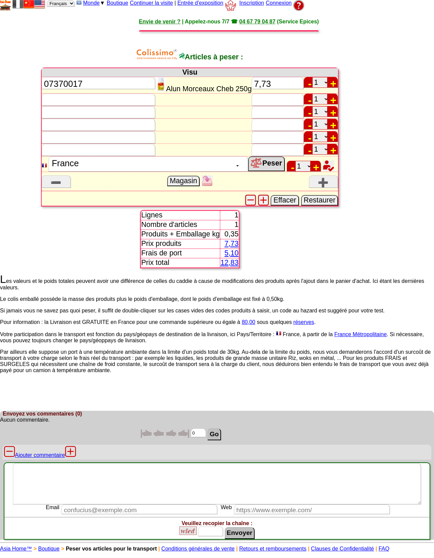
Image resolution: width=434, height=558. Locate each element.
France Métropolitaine (360, 334)
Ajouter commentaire (40, 455)
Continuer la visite (151, 3)
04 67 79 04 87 (257, 21)
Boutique (117, 3)
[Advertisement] (407, 150)
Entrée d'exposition (200, 3)
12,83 (229, 262)
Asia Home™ (16, 549)
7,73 (231, 243)
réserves (303, 322)
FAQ (383, 549)
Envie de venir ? (160, 21)
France (291, 334)
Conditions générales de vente (198, 549)
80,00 (248, 322)
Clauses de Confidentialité (342, 549)
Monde (91, 3)
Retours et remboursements (272, 549)
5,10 (231, 253)
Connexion (279, 3)
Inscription (251, 3)
